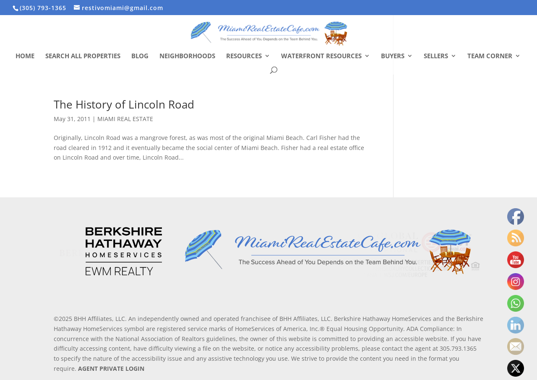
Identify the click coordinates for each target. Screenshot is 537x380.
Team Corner (489, 56)
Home (25, 56)
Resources (244, 56)
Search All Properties (82, 56)
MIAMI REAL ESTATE (125, 119)
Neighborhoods (187, 56)
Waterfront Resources (321, 56)
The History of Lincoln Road (124, 104)
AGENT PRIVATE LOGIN (111, 368)
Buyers (392, 56)
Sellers (436, 56)
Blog (140, 56)
